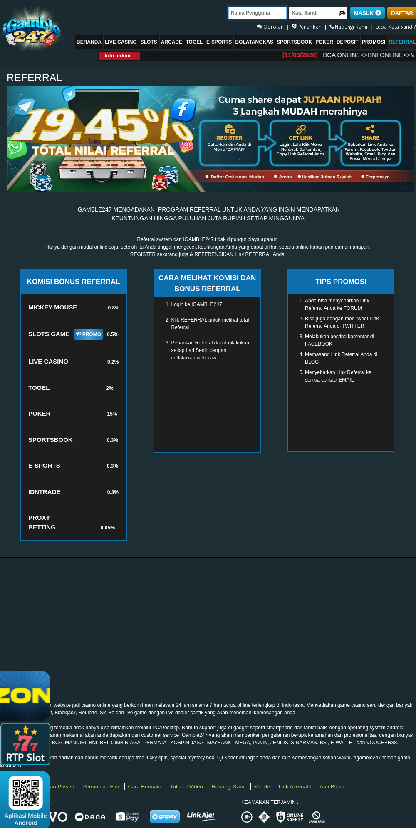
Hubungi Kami (229, 786)
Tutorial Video (187, 786)
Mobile (263, 786)
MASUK (367, 13)
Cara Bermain (145, 786)
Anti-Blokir (331, 786)
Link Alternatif (296, 786)
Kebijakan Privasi (53, 786)
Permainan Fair (101, 786)
